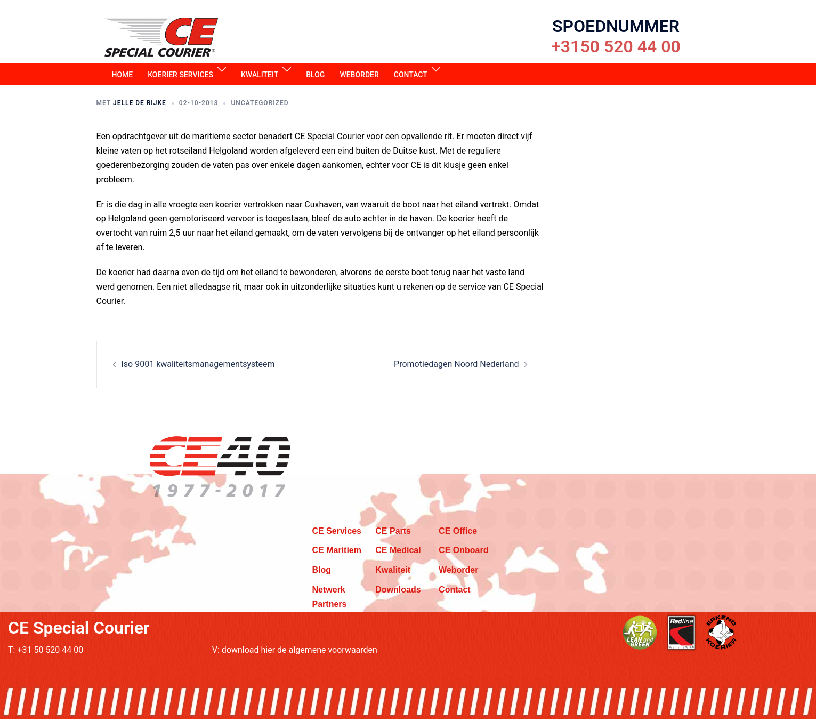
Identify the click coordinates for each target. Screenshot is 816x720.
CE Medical (398, 551)
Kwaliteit (259, 75)
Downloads (398, 590)
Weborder (359, 75)
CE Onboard (463, 551)
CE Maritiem (336, 551)
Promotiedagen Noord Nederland (456, 365)
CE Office (458, 532)
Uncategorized (259, 104)
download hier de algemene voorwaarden (299, 651)
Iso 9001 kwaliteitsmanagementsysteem (198, 365)
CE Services (337, 532)
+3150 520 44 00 (616, 46)
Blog (315, 75)
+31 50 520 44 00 (50, 651)
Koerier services (180, 75)
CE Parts (393, 532)
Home (122, 75)
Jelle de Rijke (139, 104)
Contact (410, 75)
